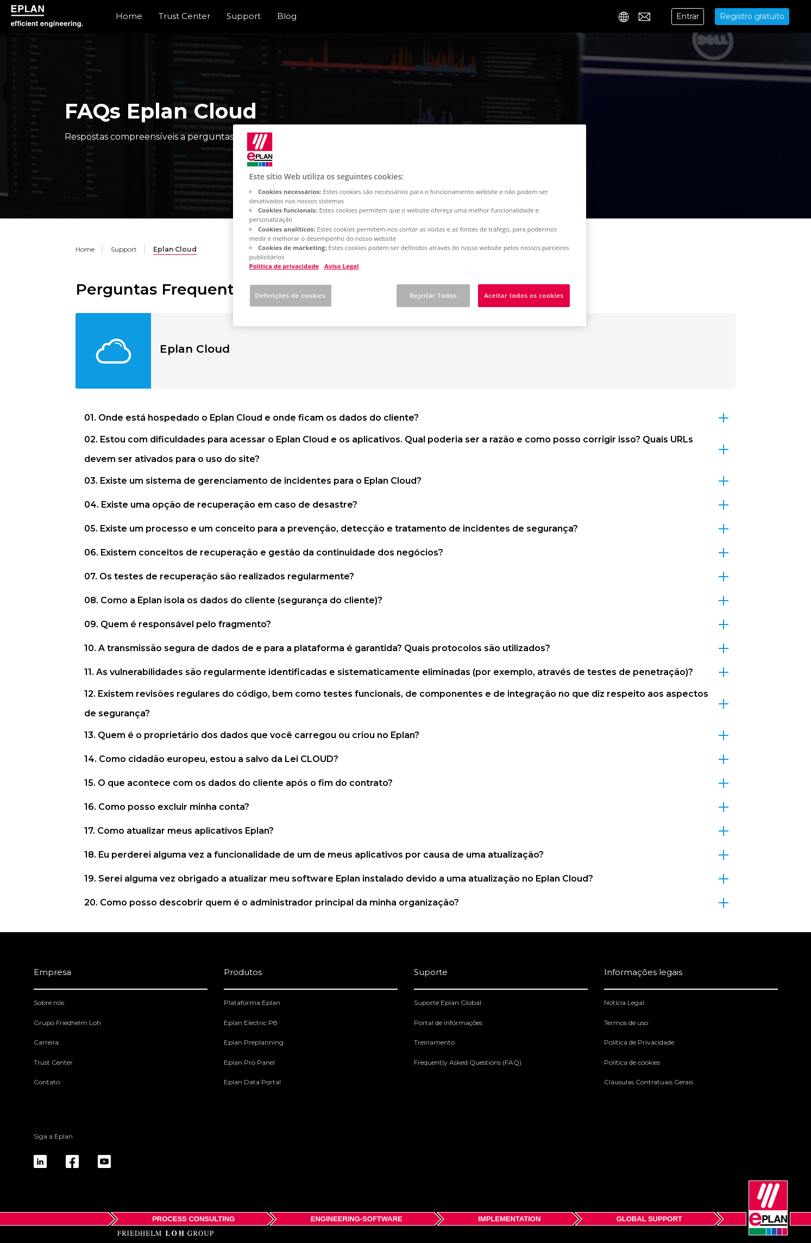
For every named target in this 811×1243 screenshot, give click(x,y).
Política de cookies (632, 1062)
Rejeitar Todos (433, 295)
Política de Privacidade (639, 1042)
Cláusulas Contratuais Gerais (648, 1082)
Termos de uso (626, 1023)
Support (244, 16)
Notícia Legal (624, 1002)
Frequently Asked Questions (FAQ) (467, 1062)
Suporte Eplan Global (447, 1002)
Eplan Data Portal (252, 1082)
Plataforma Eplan (252, 1002)
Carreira (46, 1042)
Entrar (687, 16)
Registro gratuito (752, 16)
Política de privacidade (284, 266)
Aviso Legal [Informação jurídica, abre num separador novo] (341, 266)
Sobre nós (49, 1002)
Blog (287, 16)
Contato (47, 1082)
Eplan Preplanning (254, 1042)
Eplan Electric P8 (251, 1023)
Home (129, 16)
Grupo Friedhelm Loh (67, 1023)
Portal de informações (448, 1023)
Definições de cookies (290, 295)
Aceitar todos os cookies (523, 295)
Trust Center (184, 16)
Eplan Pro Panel (249, 1062)
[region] (409, 225)
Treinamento (434, 1042)
